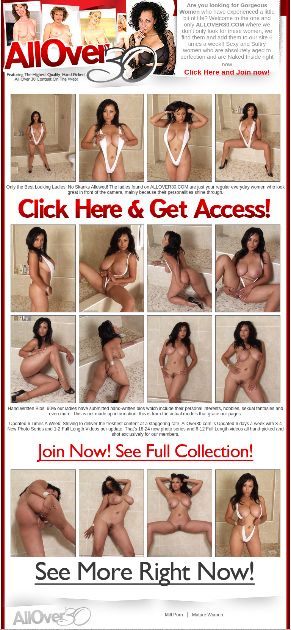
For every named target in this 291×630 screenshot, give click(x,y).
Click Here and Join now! (227, 72)
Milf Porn (174, 615)
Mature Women (207, 615)
